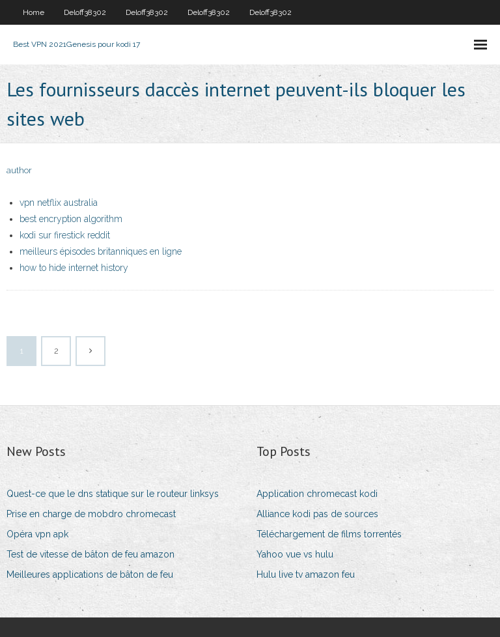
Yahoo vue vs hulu (295, 554)
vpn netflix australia (59, 202)
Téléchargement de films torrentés (329, 534)
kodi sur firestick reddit (65, 235)
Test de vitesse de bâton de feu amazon (90, 554)
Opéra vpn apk (37, 534)
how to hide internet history (74, 267)
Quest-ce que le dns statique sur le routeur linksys (113, 493)
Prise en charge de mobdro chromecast (91, 514)
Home (33, 12)
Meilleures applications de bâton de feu (90, 574)
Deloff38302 (85, 12)
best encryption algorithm (71, 219)
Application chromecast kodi (317, 493)
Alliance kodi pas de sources (317, 514)
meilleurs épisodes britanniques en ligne (101, 251)
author (19, 170)
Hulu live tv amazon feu (306, 574)
